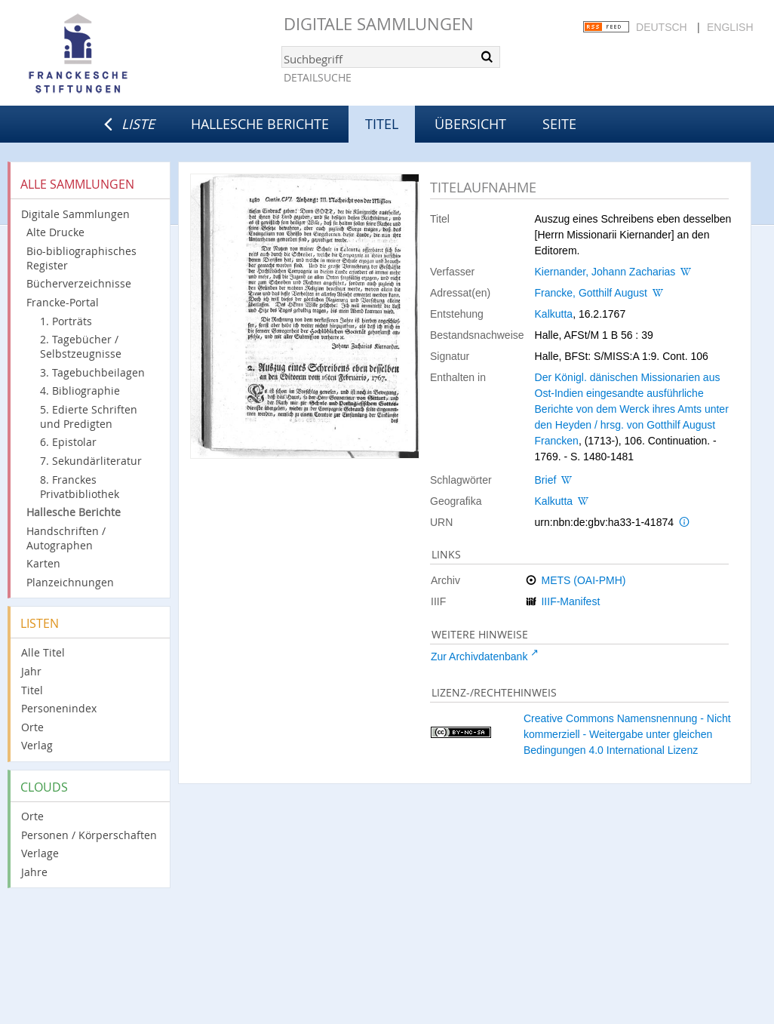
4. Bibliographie (80, 390)
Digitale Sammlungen (379, 24)
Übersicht (470, 124)
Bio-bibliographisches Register (81, 258)
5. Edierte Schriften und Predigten (88, 416)
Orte (32, 727)
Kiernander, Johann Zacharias (605, 272)
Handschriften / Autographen (66, 538)
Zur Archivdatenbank (479, 656)
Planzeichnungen (70, 582)
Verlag (37, 745)
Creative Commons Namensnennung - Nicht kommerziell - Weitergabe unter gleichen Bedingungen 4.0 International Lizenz (627, 734)
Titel (32, 690)
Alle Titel (43, 652)
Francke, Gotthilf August (591, 293)
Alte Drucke (55, 232)
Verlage (40, 853)
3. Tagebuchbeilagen (92, 372)
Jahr (31, 671)
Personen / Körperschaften (89, 835)
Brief (546, 480)
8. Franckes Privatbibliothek (79, 486)
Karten (43, 563)
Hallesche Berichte (260, 124)
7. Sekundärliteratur (91, 461)
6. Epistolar (68, 442)
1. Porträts (66, 321)
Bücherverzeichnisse (78, 283)
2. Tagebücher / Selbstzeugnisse (80, 346)
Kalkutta (554, 314)
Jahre (34, 872)
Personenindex (59, 708)
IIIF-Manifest (570, 601)
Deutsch (661, 27)
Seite (559, 124)
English (730, 27)
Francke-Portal (62, 302)
